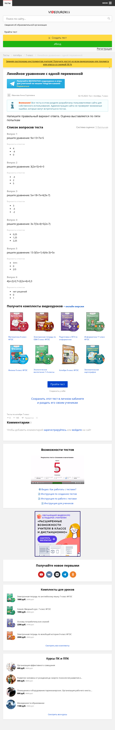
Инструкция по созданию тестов (59, 493)
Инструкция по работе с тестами (59, 498)
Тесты (8, 3)
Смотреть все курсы (57, 714)
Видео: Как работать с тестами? (58, 489)
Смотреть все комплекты (57, 645)
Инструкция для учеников (58, 503)
